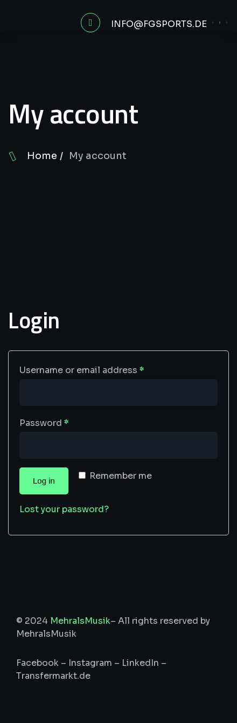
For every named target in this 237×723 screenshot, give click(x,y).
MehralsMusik (80, 620)
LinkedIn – (144, 663)
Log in (44, 480)
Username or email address (81, 370)
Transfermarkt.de (53, 675)
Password (44, 423)
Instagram (90, 663)
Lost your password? (64, 509)
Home (42, 156)
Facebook (37, 663)
